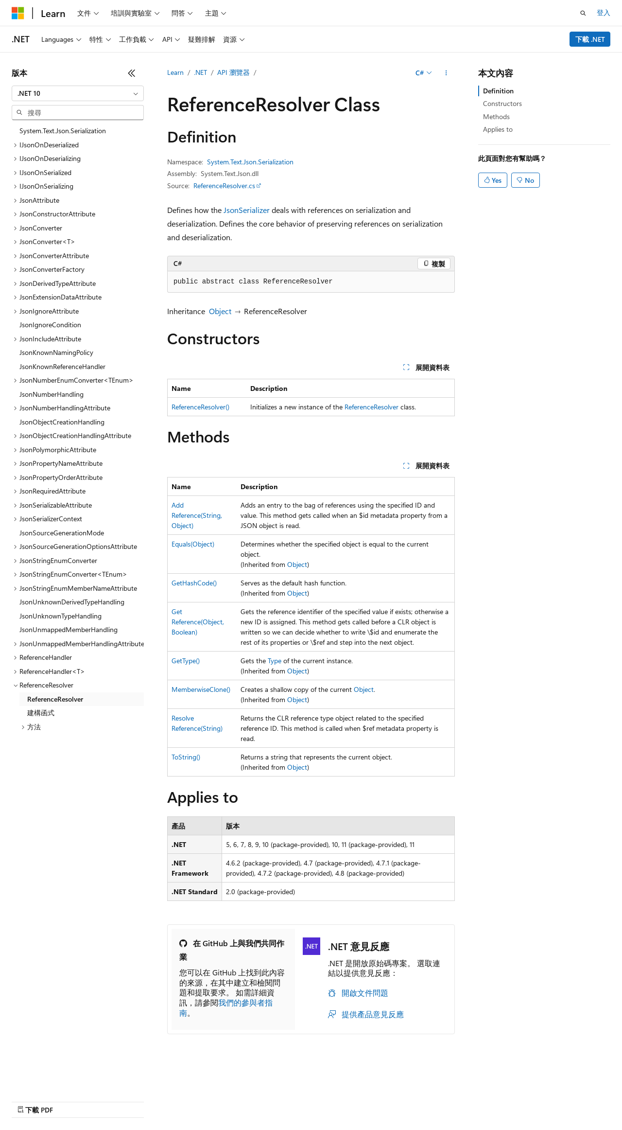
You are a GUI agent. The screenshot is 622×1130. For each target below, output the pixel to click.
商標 (306, 1100)
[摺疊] (132, 73)
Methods (496, 116)
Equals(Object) (193, 543)
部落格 (101, 1100)
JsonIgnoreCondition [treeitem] (50, 324)
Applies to (498, 129)
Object (220, 311)
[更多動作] (446, 73)
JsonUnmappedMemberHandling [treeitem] (68, 629)
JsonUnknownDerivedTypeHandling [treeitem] (71, 601)
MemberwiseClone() (201, 689)
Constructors (502, 103)
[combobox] (78, 93)
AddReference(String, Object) (197, 515)
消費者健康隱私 (218, 1100)
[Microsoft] (18, 13)
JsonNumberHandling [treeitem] (51, 394)
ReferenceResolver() (200, 406)
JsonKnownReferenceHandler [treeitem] (62, 366)
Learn (175, 72)
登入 (603, 12)
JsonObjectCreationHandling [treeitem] (61, 421)
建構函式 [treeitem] (40, 712)
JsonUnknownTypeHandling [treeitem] (60, 615)
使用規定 (274, 1100)
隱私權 (166, 1100)
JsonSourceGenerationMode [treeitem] (61, 532)
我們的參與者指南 (226, 1007)
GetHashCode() (194, 582)
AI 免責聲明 (29, 1100)
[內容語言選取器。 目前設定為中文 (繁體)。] (38, 1077)
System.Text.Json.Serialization (250, 161)
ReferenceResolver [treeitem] (55, 699)
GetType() (186, 660)
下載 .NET (590, 39)
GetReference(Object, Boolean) (198, 621)
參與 (137, 1100)
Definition (498, 90)
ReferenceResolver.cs (224, 185)
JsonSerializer (247, 210)
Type (274, 660)
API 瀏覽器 (233, 72)
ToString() (186, 756)
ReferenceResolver (371, 406)
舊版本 (69, 1100)
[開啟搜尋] (583, 13)
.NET (200, 72)
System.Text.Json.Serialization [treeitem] (62, 130)
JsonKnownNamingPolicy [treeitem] (56, 352)
